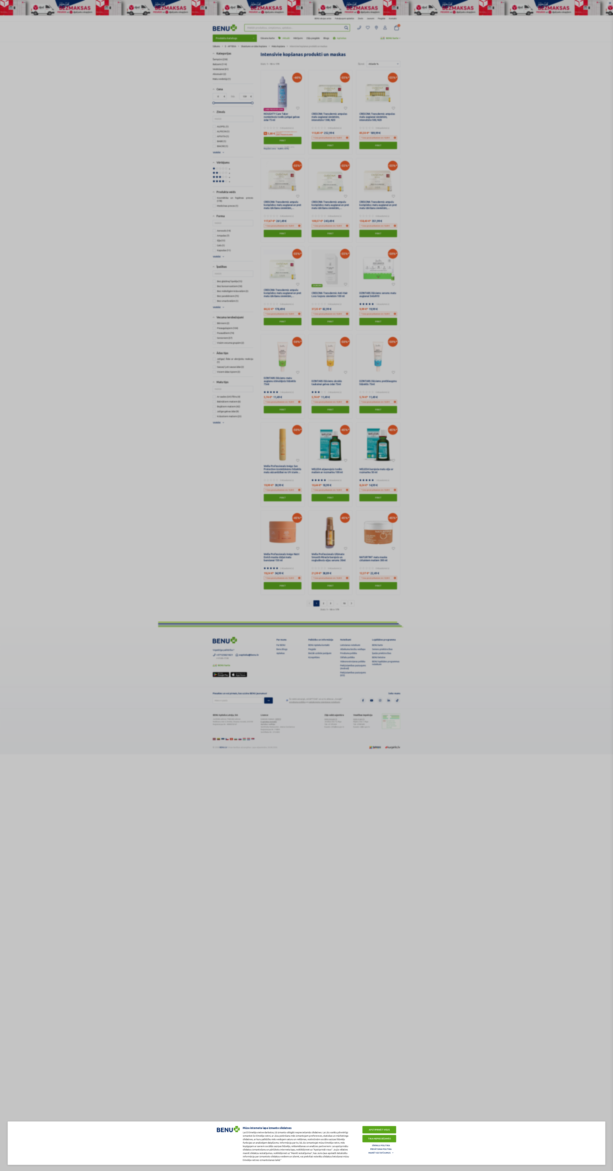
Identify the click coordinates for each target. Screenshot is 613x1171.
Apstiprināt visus (379, 1130)
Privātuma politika (381, 1149)
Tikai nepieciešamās (379, 1138)
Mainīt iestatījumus (379, 1153)
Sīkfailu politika (381, 1145)
